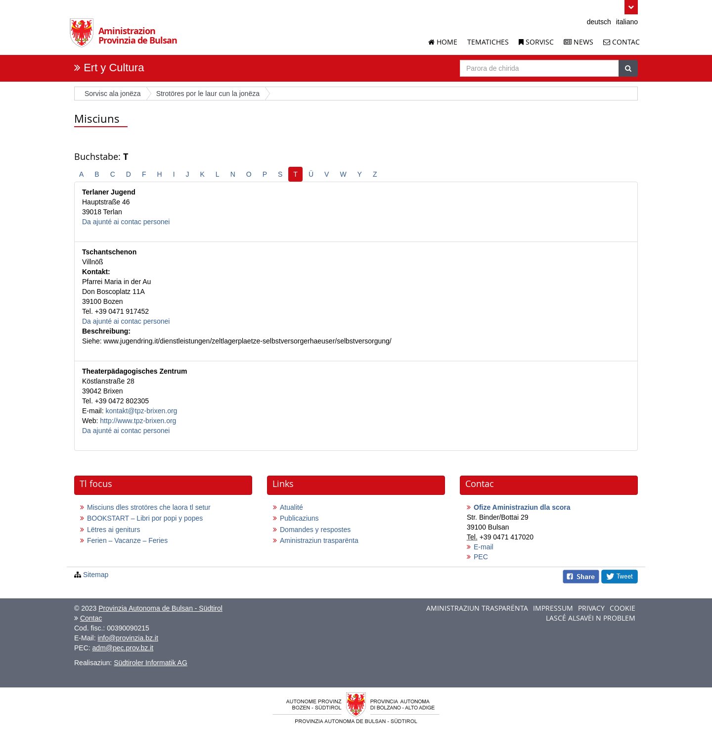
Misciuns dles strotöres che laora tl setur (149, 507)
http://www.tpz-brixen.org (138, 421)
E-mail (483, 547)
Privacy (591, 608)
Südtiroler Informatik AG (150, 663)
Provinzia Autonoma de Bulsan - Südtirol (160, 608)
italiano (627, 22)
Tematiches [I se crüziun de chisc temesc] (488, 42)
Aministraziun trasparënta (319, 540)
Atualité (291, 507)
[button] (631, 7)
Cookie (622, 608)
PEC (481, 557)
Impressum (553, 608)
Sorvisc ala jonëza (113, 93)
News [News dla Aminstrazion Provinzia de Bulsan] (578, 42)
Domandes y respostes (315, 530)
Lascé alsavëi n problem (590, 618)
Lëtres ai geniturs (113, 530)
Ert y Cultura (114, 67)
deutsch (599, 22)
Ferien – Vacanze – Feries (127, 540)
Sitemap (95, 575)
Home (442, 42)
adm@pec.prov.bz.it (123, 648)
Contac (91, 618)
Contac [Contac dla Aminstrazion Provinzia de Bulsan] (621, 42)
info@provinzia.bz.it (127, 638)
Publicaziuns (299, 518)
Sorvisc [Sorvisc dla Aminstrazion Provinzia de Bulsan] (536, 42)
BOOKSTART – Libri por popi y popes (145, 518)
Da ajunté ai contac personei (126, 222)
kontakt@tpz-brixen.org (141, 411)
